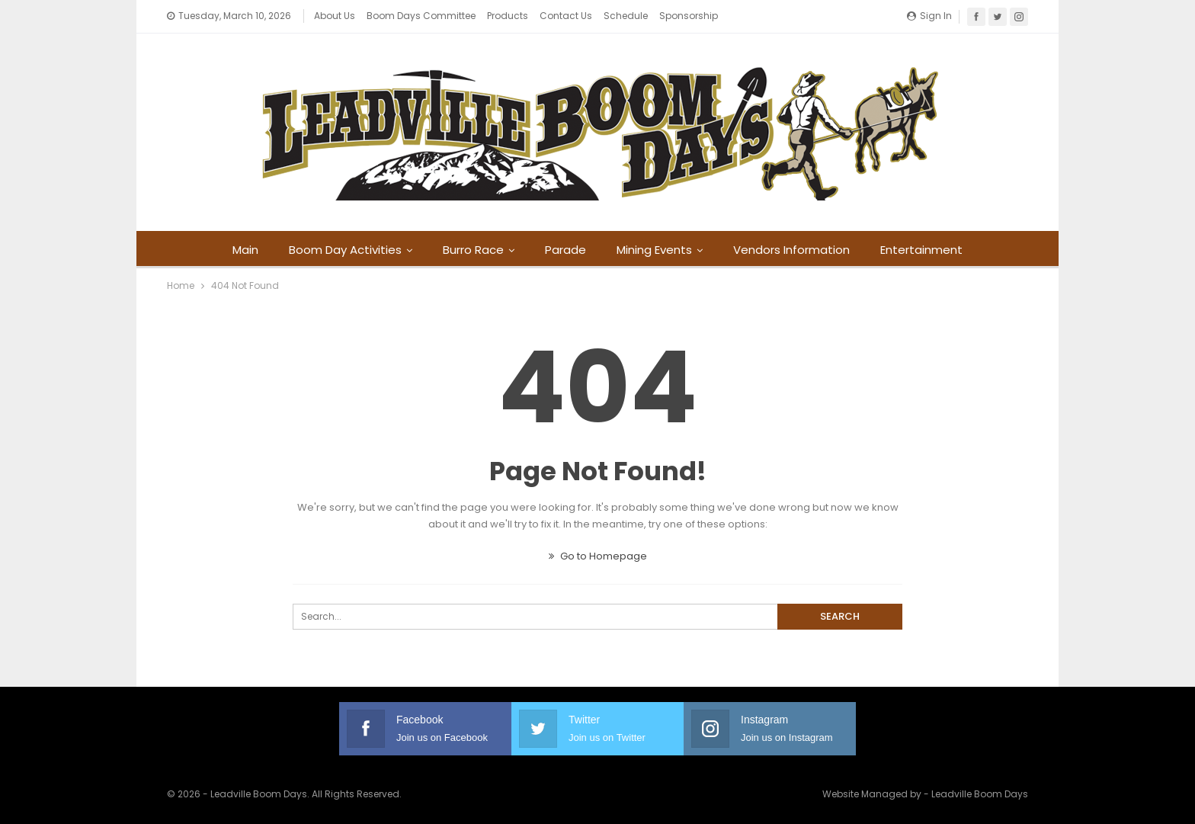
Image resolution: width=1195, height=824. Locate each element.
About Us (334, 15)
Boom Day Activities (340, 250)
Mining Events (656, 250)
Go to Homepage (598, 556)
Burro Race (471, 250)
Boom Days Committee (421, 15)
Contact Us (566, 15)
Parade (565, 250)
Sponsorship (688, 15)
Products (507, 15)
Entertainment (928, 250)
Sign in (929, 15)
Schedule (626, 15)
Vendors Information (796, 250)
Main (238, 250)
